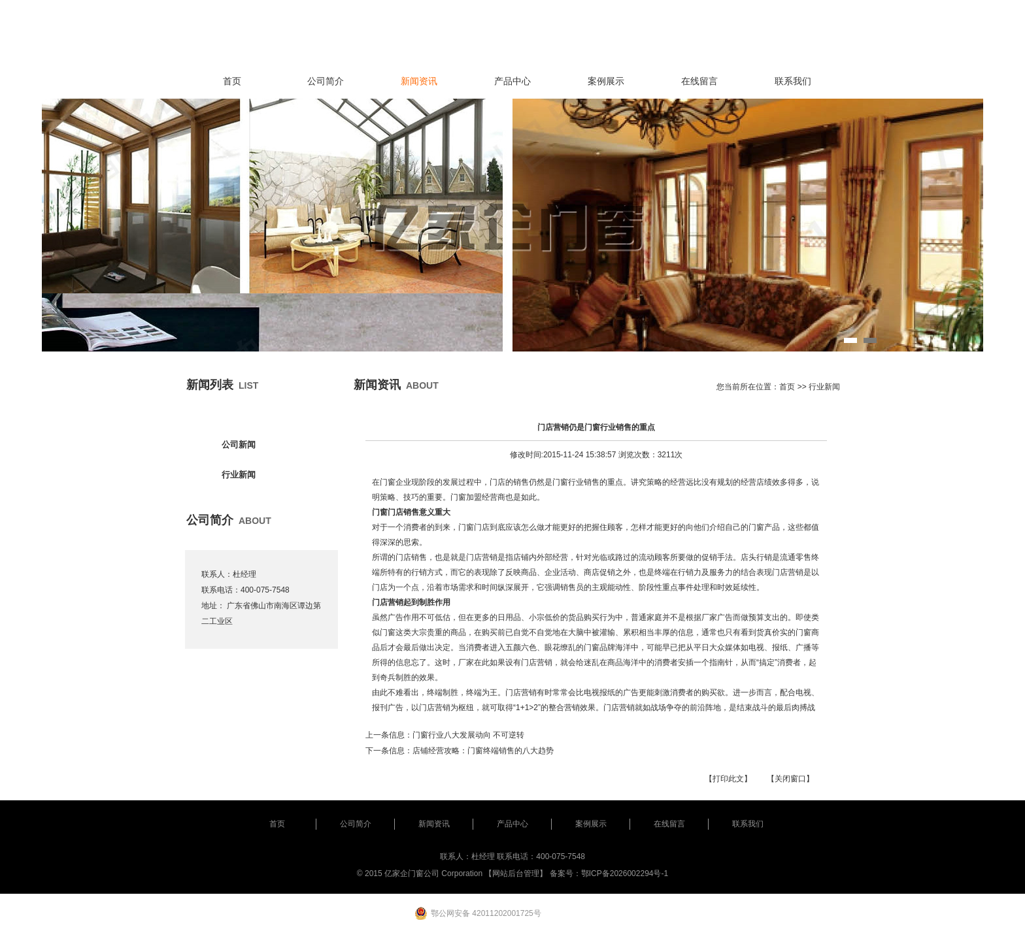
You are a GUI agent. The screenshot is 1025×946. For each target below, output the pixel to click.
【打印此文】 (728, 778)
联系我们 (793, 81)
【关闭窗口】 (790, 778)
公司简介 (325, 81)
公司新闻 (239, 444)
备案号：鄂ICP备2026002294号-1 (609, 873)
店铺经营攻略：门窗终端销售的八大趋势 (483, 750)
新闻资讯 (419, 81)
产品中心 (512, 81)
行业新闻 (239, 475)
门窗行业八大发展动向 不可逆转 (468, 735)
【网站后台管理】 (515, 873)
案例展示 (606, 81)
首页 (232, 81)
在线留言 (699, 81)
